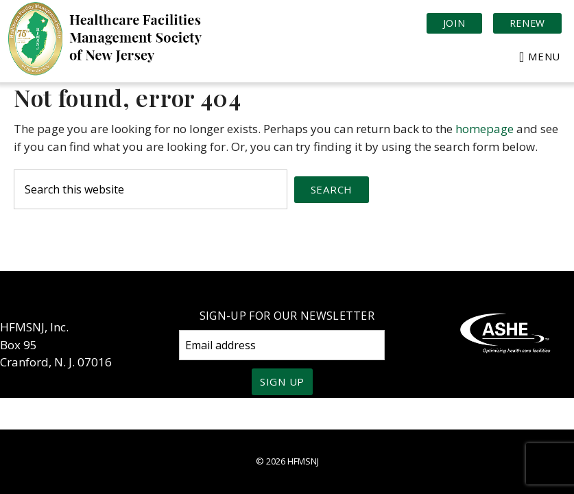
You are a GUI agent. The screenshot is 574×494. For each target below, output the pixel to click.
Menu (544, 56)
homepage (484, 129)
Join (454, 23)
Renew (528, 23)
